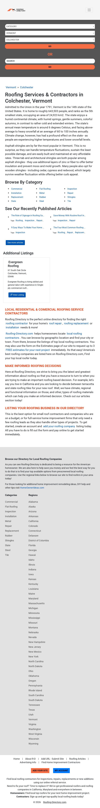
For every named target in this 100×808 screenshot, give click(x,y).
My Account (61, 770)
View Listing (17, 295)
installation (12, 327)
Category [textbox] (11, 26)
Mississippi (34, 617)
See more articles (15, 242)
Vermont (11, 87)
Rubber (42, 197)
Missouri (33, 622)
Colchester (26, 87)
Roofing (19, 220)
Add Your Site (40, 770)
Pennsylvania (35, 685)
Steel (41, 201)
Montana (33, 627)
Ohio (31, 671)
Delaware (33, 535)
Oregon (32, 680)
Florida (32, 545)
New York (33, 656)
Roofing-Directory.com (19, 333)
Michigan (33, 608)
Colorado (33, 526)
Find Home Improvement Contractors (61, 762)
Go (49, 46)
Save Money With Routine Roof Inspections (69, 215)
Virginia (32, 724)
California (33, 521)
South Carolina (36, 695)
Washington (35, 729)
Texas (32, 709)
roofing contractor (17, 323)
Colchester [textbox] (12, 40)
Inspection (72, 189)
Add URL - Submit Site (52, 758)
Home (16, 758)
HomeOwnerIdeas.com (32, 487)
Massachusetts (37, 603)
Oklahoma (34, 676)
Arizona (32, 511)
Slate (13, 201)
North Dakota (35, 666)
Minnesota (34, 613)
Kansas (32, 579)
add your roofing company (59, 426)
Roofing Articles (77, 758)
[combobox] (50, 26)
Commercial (16, 189)
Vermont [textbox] (11, 33)
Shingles (71, 197)
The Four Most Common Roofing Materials (69, 227)
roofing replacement (76, 323)
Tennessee (34, 705)
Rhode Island (35, 690)
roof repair (55, 323)
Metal (42, 193)
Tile (69, 201)
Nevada (33, 637)
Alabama (33, 501)
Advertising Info (28, 762)
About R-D (30, 758)
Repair (70, 193)
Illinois (32, 564)
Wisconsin (34, 738)
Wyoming (33, 743)
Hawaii (32, 555)
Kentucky (33, 584)
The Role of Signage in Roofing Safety (27, 215)
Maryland (33, 598)
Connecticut (35, 530)
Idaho (31, 559)
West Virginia (35, 734)
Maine (32, 593)
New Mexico (35, 651)
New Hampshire (37, 642)
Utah (31, 714)
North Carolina (36, 661)
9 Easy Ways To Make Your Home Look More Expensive (27, 227)
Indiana (32, 569)
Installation (16, 193)
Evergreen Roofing (15, 264)
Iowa (31, 574)
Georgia (33, 550)
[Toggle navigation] (89, 10)
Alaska (32, 506)
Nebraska (34, 632)
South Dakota (36, 700)
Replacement (17, 197)
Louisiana (34, 588)
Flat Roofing (45, 189)
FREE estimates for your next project (28, 350)
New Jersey (35, 647)
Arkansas (33, 516)
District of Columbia (39, 540)
